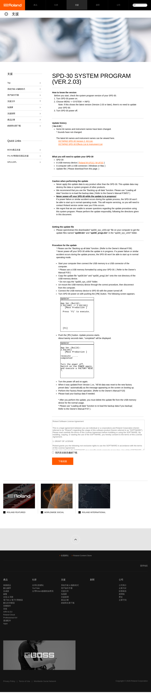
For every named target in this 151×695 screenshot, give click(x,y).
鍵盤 (5, 597)
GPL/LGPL (12, 162)
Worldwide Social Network (45, 684)
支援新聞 (11, 113)
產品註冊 (11, 120)
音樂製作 (7, 609)
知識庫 (10, 107)
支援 (77, 5)
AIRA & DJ (7, 615)
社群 (56, 5)
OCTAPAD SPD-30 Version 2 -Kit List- (77, 141)
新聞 (98, 5)
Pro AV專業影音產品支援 (18, 156)
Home (6, 14)
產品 (5, 582)
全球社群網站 (38, 588)
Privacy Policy (9, 684)
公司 (118, 5)
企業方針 (123, 591)
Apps (5, 626)
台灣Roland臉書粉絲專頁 (43, 594)
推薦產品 (7, 588)
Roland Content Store (82, 558)
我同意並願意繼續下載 (68, 455)
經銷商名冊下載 (14, 126)
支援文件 (65, 594)
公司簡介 (123, 588)
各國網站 (65, 558)
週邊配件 (7, 623)
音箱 (5, 612)
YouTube (36, 591)
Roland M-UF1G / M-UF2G (93, 163)
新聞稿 (122, 597)
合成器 (6, 594)
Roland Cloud (9, 618)
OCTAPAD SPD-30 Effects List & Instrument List (82, 144)
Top (8, 83)
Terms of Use (24, 684)
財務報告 (123, 594)
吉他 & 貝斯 (8, 600)
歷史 (121, 600)
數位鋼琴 (7, 591)
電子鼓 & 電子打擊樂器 (13, 603)
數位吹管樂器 (9, 606)
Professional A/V (10, 620)
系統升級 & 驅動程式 (16, 89)
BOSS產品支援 (13, 150)
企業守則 (123, 603)
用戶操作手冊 (13, 95)
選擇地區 (144, 569)
